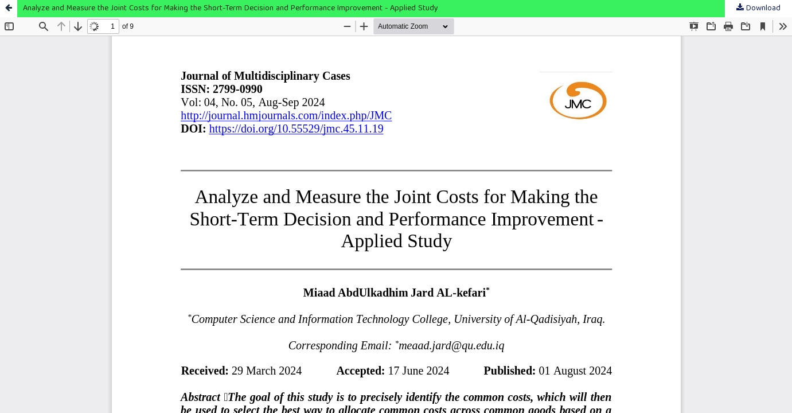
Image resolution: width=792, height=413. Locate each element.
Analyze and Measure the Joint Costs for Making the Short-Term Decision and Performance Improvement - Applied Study (230, 8)
